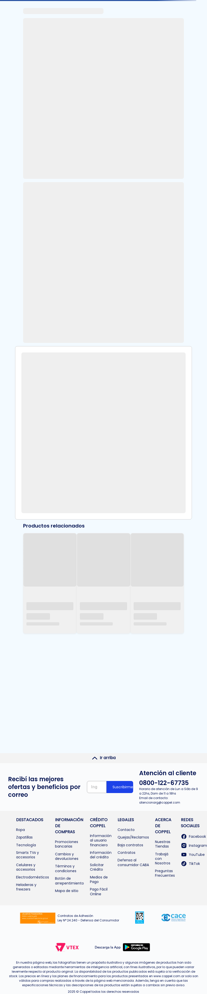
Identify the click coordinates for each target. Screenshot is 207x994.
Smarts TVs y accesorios (27, 855)
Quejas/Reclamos (133, 837)
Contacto (126, 829)
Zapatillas (24, 837)
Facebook (193, 836)
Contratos (126, 852)
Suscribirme (123, 787)
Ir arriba (104, 758)
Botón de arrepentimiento (69, 880)
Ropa (20, 829)
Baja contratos (130, 845)
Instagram (194, 846)
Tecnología (26, 845)
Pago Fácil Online (99, 891)
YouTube (193, 855)
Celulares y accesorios (25, 867)
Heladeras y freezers (26, 887)
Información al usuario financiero (101, 840)
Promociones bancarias (66, 844)
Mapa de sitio (66, 890)
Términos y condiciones (65, 868)
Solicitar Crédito (97, 867)
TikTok (190, 864)
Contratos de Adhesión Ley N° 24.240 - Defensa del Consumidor (88, 918)
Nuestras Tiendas (162, 844)
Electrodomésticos (32, 877)
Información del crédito (101, 855)
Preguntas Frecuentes (165, 873)
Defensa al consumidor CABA (133, 862)
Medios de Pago (99, 879)
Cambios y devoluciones (66, 856)
